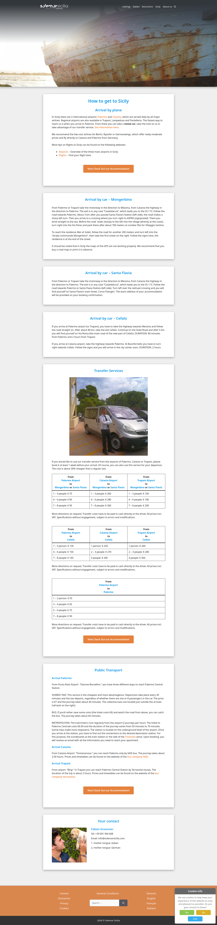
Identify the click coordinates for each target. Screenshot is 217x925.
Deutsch (151, 893)
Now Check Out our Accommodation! (109, 168)
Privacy (64, 903)
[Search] (123, 903)
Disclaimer (64, 898)
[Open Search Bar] (175, 6)
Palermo (102, 116)
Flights (62, 155)
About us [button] (168, 6)
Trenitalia (130, 736)
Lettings (126, 6)
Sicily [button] (158, 6)
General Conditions (108, 893)
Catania (116, 116)
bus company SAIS (137, 756)
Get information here (107, 127)
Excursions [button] (148, 6)
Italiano (151, 908)
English (151, 898)
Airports (63, 151)
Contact (64, 893)
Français (151, 903)
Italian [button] (136, 6)
